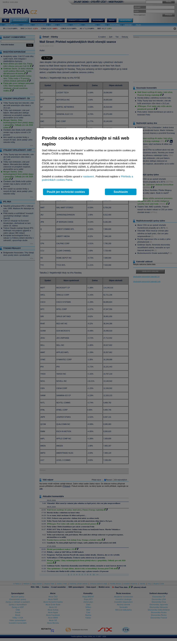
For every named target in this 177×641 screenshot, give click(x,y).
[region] (90, 164)
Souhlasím (121, 191)
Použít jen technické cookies (66, 191)
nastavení (88, 176)
